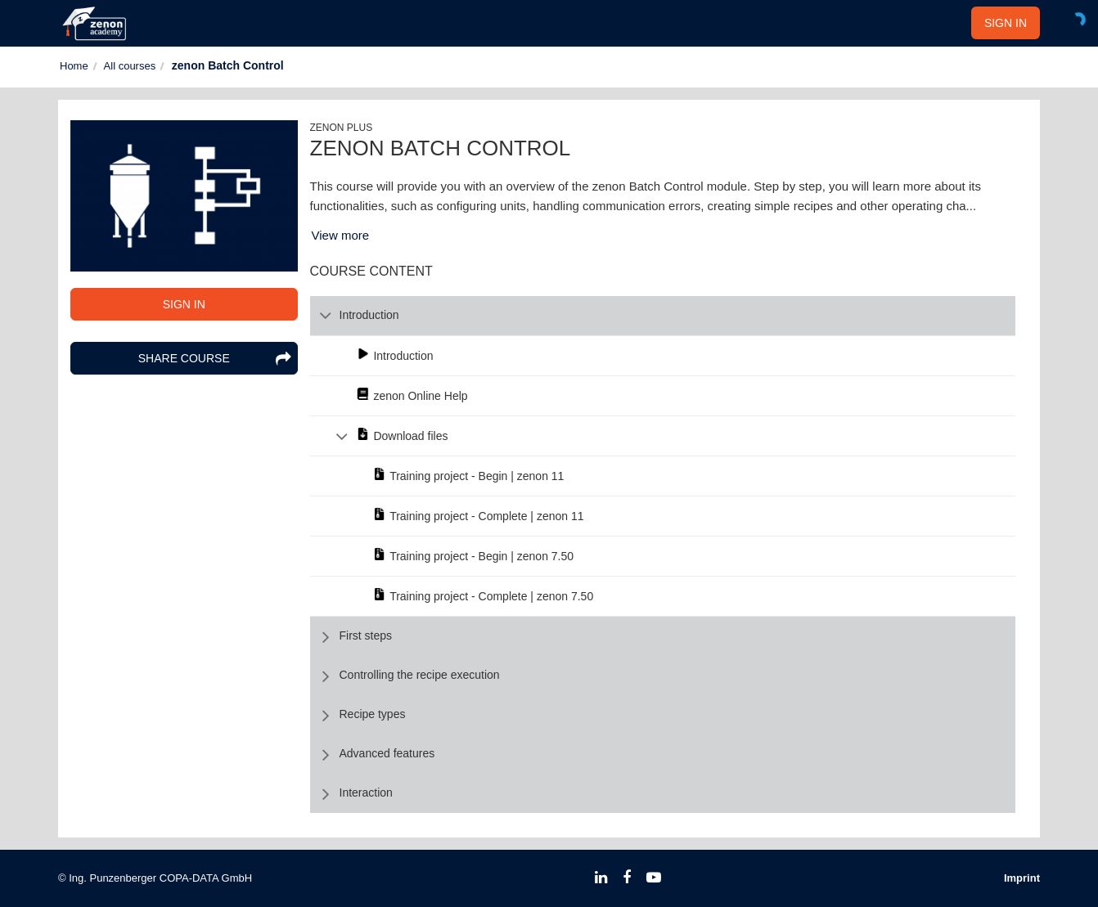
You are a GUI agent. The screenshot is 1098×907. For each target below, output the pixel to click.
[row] (663, 315)
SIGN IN (1005, 22)
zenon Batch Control (228, 65)
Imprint (1022, 878)
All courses (130, 66)
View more (341, 235)
